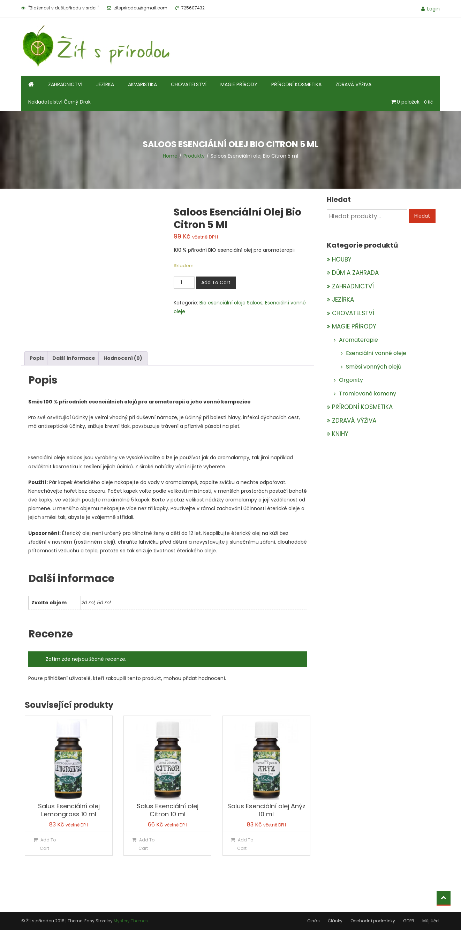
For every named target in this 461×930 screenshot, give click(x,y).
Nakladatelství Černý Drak (59, 101)
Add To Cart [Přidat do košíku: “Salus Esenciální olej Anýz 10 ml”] (245, 844)
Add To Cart (215, 282)
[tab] (36, 358)
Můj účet (431, 921)
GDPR (408, 921)
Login (433, 9)
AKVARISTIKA (142, 84)
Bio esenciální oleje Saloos (231, 302)
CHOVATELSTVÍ (188, 84)
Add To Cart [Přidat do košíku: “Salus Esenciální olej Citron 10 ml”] (146, 844)
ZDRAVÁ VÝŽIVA (353, 84)
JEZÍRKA (105, 84)
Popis (37, 358)
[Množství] (184, 283)
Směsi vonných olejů (373, 367)
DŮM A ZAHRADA (355, 273)
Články (335, 921)
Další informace (73, 358)
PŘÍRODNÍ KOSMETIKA (296, 84)
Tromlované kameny (367, 394)
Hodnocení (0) (123, 358)
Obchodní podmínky (372, 921)
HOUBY (342, 259)
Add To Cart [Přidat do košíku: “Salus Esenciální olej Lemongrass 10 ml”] (48, 844)
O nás (313, 921)
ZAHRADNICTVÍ (65, 84)
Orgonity (351, 380)
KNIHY (340, 434)
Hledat (422, 215)
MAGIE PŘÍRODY (238, 84)
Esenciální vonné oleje (376, 353)
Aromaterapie (358, 340)
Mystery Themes (131, 921)
